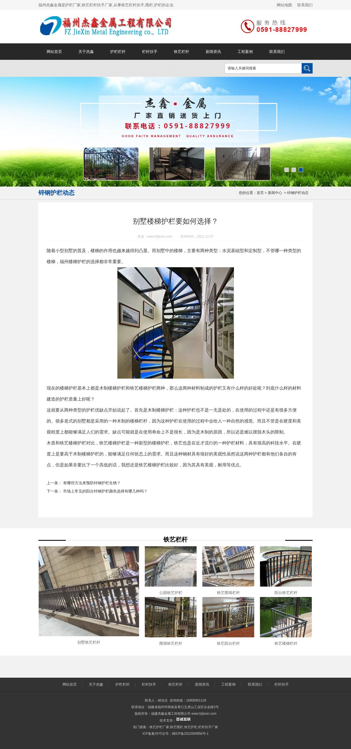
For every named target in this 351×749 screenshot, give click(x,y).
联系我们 (305, 5)
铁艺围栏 (176, 727)
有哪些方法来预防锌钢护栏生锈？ (91, 483)
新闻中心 (275, 193)
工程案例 (245, 51)
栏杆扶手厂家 (208, 727)
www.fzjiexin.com (159, 236)
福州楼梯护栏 (73, 261)
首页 (260, 193)
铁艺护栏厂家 (159, 727)
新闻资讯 (213, 51)
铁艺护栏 (190, 727)
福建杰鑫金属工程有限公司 (171, 714)
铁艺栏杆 (181, 51)
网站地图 (284, 5)
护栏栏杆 (118, 51)
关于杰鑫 (86, 51)
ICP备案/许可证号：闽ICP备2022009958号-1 (176, 734)
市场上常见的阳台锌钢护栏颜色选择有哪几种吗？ (105, 491)
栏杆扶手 (149, 51)
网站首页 (54, 51)
